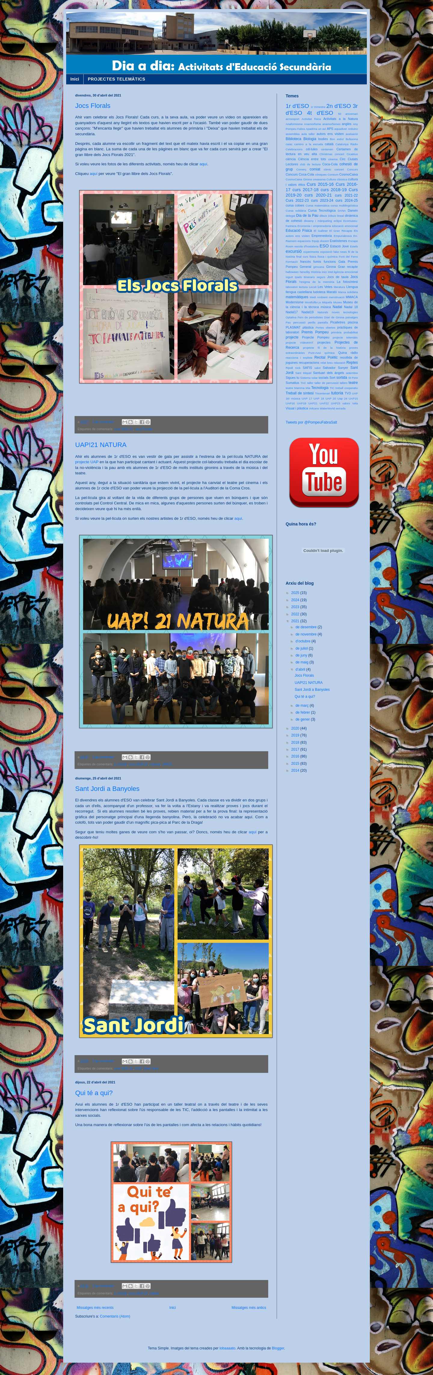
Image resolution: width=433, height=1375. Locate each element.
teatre (353, 383)
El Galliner (321, 230)
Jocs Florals (92, 105)
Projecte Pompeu (315, 337)
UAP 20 (330, 398)
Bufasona (351, 139)
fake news (340, 251)
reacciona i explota (299, 357)
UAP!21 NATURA (101, 445)
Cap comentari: (104, 422)
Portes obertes (325, 327)
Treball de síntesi (300, 393)
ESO (138, 1068)
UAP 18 (319, 398)
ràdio (354, 352)
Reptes (352, 362)
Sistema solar (309, 377)
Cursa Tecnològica (322, 210)
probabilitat (351, 332)
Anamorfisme (312, 124)
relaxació (339, 362)
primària (336, 332)
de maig (302, 662)
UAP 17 (307, 398)
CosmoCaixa (348, 174)
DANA (342, 210)
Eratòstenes (338, 241)
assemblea (292, 134)
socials (323, 377)
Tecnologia (319, 388)
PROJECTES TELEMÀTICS (116, 79)
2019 (295, 735)
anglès (347, 124)
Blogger (278, 1348)
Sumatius (292, 382)
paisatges (351, 317)
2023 (295, 607)
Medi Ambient (318, 297)
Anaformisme (294, 124)
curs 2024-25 (347, 200)
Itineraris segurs (314, 277)
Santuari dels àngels (328, 373)
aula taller (308, 134)
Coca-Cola (330, 164)
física (312, 256)
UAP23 (335, 403)
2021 (295, 621)
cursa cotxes (295, 205)
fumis (317, 261)
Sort (332, 377)
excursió (294, 251)
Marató (332, 292)
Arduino (353, 128)
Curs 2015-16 (320, 184)
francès (305, 261)
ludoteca (319, 292)
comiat (315, 169)
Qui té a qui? (94, 1093)
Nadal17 (292, 312)
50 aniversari (348, 113)
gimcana (318, 266)
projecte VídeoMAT (299, 342)
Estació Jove (339, 246)
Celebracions (294, 149)
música (155, 764)
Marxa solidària (348, 292)
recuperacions (309, 362)
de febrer (303, 712)
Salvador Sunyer (335, 367)
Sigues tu (292, 377)
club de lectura (310, 164)
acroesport (292, 119)
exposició (326, 251)
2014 (295, 770)
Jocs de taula (338, 277)
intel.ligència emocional (343, 272)
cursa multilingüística (344, 205)
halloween (292, 272)
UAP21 (167, 764)
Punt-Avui (315, 352)
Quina (342, 352)
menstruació (337, 297)
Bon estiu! (337, 139)
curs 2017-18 (306, 189)
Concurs (352, 169)
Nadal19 (308, 312)
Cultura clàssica (337, 179)
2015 (295, 763)
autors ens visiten (330, 134)
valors (346, 403)
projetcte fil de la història (324, 347)
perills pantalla (318, 322)
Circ (342, 159)
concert (339, 169)
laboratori (292, 287)
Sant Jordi (151, 1068)
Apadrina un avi (316, 128)
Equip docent (320, 241)
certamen (327, 149)
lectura (303, 287)
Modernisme (294, 302)
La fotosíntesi (347, 281)
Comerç (301, 169)
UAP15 (353, 398)
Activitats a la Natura (340, 119)
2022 (295, 614)
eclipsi (337, 220)
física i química (328, 256)
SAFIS (307, 367)
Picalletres (337, 322)
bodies (323, 139)
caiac (289, 144)
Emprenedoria (322, 235)
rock (297, 367)
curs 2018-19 (334, 189)
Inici (74, 79)
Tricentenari (322, 393)
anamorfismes (331, 124)
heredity (305, 272)
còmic (327, 169)
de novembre (307, 634)
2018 (295, 742)
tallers (344, 382)
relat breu (327, 362)
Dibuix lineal (336, 215)
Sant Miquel (303, 373)
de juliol (302, 648)
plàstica (308, 327)
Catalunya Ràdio (347, 144)
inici (324, 272)
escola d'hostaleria (306, 246)
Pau (288, 322)
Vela (355, 403)
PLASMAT (293, 327)
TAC (303, 382)
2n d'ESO (338, 106)
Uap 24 (342, 398)
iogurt (289, 277)
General (305, 266)
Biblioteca (293, 139)
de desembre (307, 627)
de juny (302, 655)
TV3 (348, 393)
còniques (321, 174)
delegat (290, 215)
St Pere (353, 377)
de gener (303, 719)
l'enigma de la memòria (316, 281)
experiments (311, 251)
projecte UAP (87, 462)
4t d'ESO (320, 113)
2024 (295, 600)
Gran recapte (348, 266)
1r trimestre (318, 107)
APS (330, 128)
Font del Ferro (348, 256)
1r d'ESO (120, 764)
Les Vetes (325, 287)
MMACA (352, 297)
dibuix (323, 215)
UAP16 (290, 403)
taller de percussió (327, 382)
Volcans (314, 408)
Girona (331, 266)
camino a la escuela (308, 144)
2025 (295, 593)
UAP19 (301, 403)
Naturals (323, 312)
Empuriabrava (343, 235)
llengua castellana (299, 292)
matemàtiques (297, 297)
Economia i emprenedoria (314, 226)
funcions (330, 261)
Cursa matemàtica (317, 205)
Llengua (352, 287)
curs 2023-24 (322, 200)
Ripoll (289, 367)
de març (303, 705)
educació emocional (345, 226)
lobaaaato (227, 1348)
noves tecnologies (345, 312)
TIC (332, 388)
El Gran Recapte (340, 230)
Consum (332, 174)
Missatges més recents (95, 1308)
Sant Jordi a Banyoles (107, 788)
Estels (354, 246)
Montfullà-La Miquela (318, 302)
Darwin (353, 210)
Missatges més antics (249, 1308)
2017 (295, 749)
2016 (295, 756)
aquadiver (340, 128)
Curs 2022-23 (297, 200)
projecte (292, 337)
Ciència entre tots (312, 159)
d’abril (301, 669)
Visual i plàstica (297, 408)
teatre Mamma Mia (298, 388)
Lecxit (312, 287)
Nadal (337, 307)
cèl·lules (312, 149)
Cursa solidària (296, 210)
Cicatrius (352, 154)
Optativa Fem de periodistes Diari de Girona (315, 317)
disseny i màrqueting (318, 220)
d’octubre (304, 641)
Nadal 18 (351, 307)
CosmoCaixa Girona (299, 179)
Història (316, 272)
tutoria (154, 1293)
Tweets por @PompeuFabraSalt (311, 422)
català (329, 144)
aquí (203, 164)
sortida (341, 377)
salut (318, 367)
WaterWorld (327, 408)
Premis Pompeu (315, 332)
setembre (352, 373)
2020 (295, 728)
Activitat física (311, 119)
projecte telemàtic (345, 337)
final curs (302, 256)
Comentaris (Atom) (115, 1316)
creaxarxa (319, 179)
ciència (291, 159)
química (329, 352)
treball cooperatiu (347, 388)
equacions (304, 241)
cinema (333, 159)
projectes (323, 342)
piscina (353, 322)
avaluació (351, 134)
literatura (339, 287)
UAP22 (324, 403)
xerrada (340, 408)
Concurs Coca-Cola (300, 174)
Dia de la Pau (307, 215)
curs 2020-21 (123, 429)
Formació (292, 261)
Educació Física (299, 230)
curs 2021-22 (346, 195)
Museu (337, 302)
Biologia (309, 139)
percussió (299, 322)
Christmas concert (331, 154)
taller (310, 382)
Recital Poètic (326, 357)
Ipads (298, 277)
